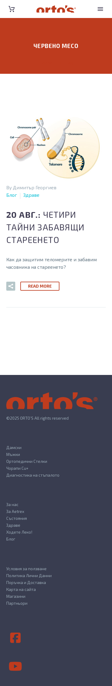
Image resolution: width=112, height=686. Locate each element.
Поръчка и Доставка (26, 582)
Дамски (14, 447)
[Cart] (11, 9)
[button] (10, 286)
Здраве (31, 195)
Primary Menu (100, 9)
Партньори (16, 603)
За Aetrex (15, 511)
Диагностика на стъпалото (32, 475)
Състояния (16, 518)
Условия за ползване (26, 568)
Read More (40, 286)
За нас (12, 504)
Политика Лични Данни (29, 575)
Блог (11, 195)
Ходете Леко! (19, 532)
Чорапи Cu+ (17, 468)
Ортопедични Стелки (26, 461)
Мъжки (13, 454)
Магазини (15, 596)
